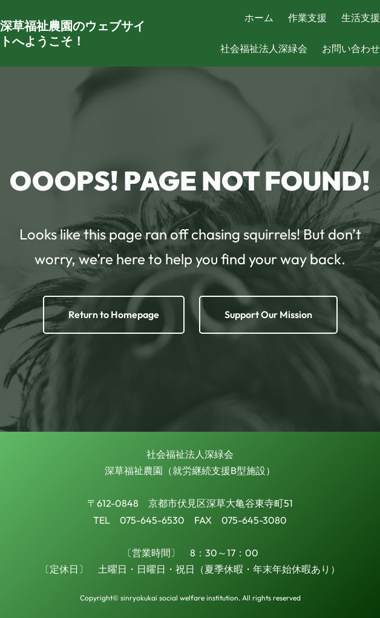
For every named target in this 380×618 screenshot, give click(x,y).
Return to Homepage (113, 314)
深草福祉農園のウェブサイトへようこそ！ (72, 33)
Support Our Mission (268, 314)
